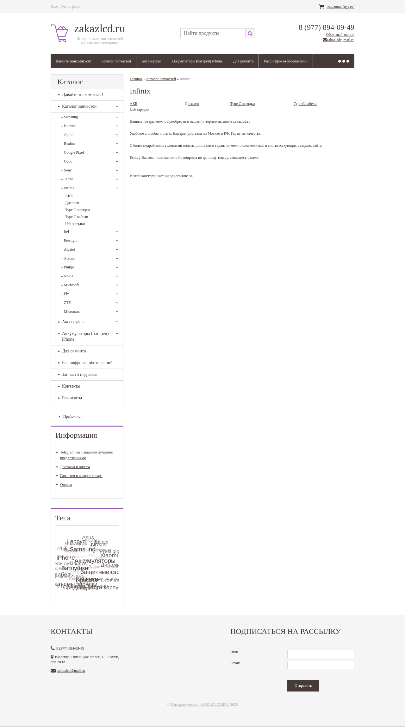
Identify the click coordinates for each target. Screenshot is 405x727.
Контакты (69, 386)
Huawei (68, 126)
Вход (55, 6)
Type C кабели (76, 217)
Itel (65, 231)
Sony (66, 170)
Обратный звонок (340, 34)
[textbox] (212, 33)
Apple (67, 134)
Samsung (69, 117)
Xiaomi (68, 258)
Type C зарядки (77, 210)
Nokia (67, 276)
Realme (68, 143)
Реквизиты (70, 398)
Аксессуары (151, 61)
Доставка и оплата (73, 467)
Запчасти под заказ (77, 374)
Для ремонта (243, 61)
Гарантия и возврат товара (79, 475)
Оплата (64, 484)
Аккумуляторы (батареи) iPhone (197, 61)
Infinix (67, 188)
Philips (67, 267)
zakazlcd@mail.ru (340, 40)
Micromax (70, 311)
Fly (65, 294)
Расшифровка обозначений (285, 61)
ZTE (66, 302)
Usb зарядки (75, 224)
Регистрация (71, 6)
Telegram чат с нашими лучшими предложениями (84, 455)
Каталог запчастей (116, 61)
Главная (136, 79)
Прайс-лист (72, 416)
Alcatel (68, 249)
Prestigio (69, 240)
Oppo (66, 161)
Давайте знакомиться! (73, 61)
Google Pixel (72, 152)
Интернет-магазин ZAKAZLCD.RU (199, 704)
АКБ (69, 196)
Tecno (67, 179)
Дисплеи (72, 203)
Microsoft (70, 285)
